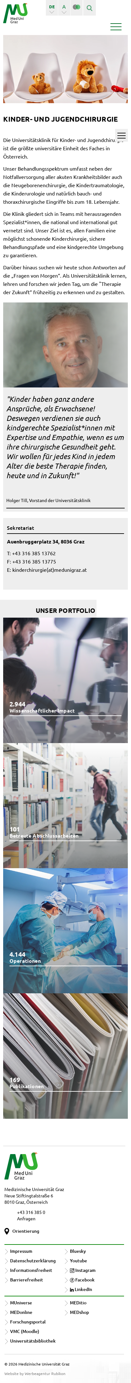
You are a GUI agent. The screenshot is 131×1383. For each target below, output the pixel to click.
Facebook (82, 1280)
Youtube (78, 1261)
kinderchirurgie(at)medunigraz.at (49, 569)
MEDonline (21, 1312)
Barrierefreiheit (26, 1280)
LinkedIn (81, 1289)
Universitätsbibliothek (33, 1341)
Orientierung (25, 1231)
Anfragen (26, 1218)
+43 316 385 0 (31, 1212)
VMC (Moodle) (24, 1331)
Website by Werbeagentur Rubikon (35, 1373)
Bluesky (78, 1251)
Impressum (21, 1251)
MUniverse (21, 1303)
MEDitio (78, 1303)
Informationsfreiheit (31, 1270)
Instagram (83, 1270)
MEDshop (79, 1312)
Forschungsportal (28, 1322)
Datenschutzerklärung (33, 1261)
